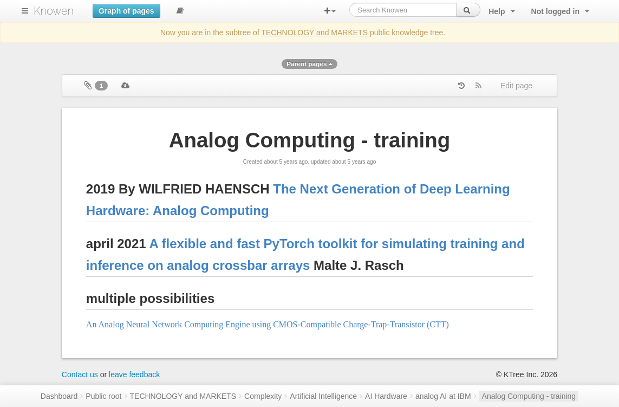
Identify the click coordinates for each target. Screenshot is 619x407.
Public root (103, 396)
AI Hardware (386, 396)
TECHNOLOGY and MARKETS (314, 32)
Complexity (263, 396)
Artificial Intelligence (323, 396)
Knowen (54, 10)
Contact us (80, 374)
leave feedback (134, 374)
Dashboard (59, 396)
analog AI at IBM (443, 396)
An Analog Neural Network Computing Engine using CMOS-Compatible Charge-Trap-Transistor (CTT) (267, 324)
